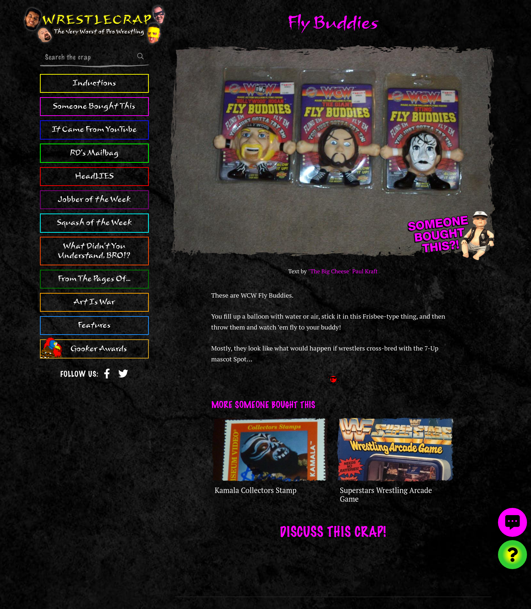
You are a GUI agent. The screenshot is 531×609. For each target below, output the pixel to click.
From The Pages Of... (94, 278)
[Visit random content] (512, 554)
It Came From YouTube (94, 129)
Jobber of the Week (94, 199)
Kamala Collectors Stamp (256, 490)
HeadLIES (94, 176)
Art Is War (94, 302)
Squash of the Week (94, 222)
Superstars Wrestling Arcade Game (386, 494)
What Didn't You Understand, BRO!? (94, 251)
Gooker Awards (98, 348)
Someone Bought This (94, 106)
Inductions (94, 83)
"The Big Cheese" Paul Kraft (343, 271)
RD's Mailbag (94, 153)
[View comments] (512, 522)
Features (94, 325)
